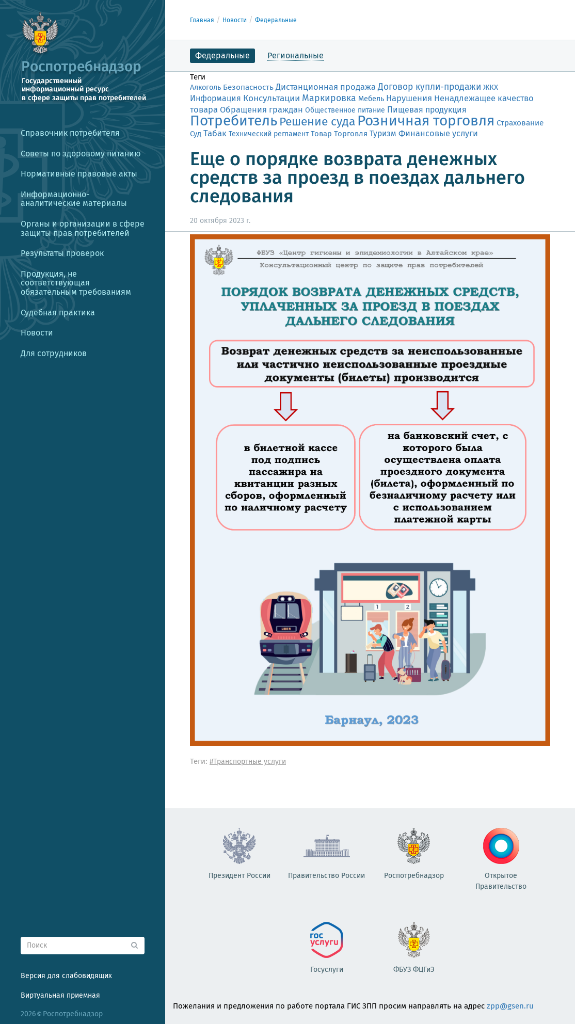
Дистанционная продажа (326, 87)
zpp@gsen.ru (510, 1006)
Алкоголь (205, 87)
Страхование (520, 122)
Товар (321, 133)
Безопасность (248, 87)
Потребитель (233, 120)
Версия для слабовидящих (66, 975)
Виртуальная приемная (60, 995)
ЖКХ (490, 87)
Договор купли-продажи (429, 87)
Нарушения (409, 98)
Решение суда (317, 122)
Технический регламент (269, 134)
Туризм (383, 133)
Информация (215, 98)
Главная (202, 20)
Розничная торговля (425, 120)
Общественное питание (345, 110)
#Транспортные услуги (248, 761)
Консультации (271, 98)
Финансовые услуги (438, 133)
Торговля (351, 133)
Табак (215, 133)
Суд (195, 133)
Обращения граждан (261, 110)
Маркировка (329, 98)
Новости (234, 20)
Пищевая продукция (427, 110)
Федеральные (276, 20)
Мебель (371, 98)
